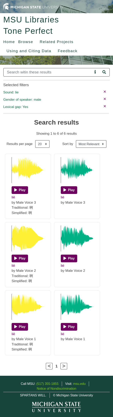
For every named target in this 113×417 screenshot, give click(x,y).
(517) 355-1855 (47, 383)
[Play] (20, 190)
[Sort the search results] (91, 144)
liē (13, 197)
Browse (25, 42)
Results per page (20, 144)
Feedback (67, 51)
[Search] (48, 72)
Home (9, 42)
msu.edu (79, 383)
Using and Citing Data (29, 51)
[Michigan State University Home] (33, 6)
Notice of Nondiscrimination (56, 388)
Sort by (67, 144)
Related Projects (56, 42)
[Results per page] (42, 144)
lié (62, 197)
